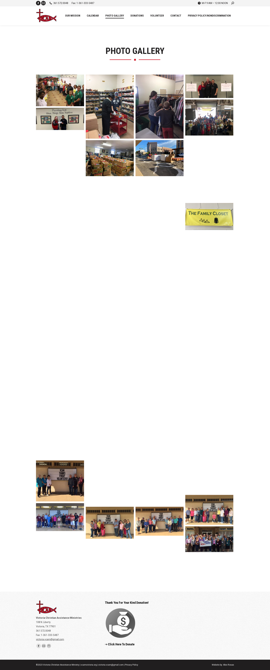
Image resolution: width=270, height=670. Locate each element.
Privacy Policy (131, 665)
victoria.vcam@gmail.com (50, 639)
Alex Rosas (228, 665)
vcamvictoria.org (89, 665)
